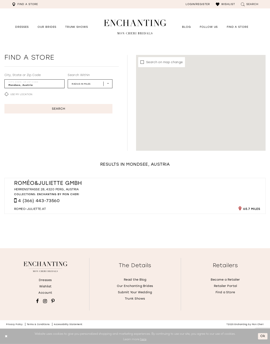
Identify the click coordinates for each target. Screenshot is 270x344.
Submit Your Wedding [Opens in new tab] (135, 292)
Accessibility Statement (68, 324)
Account (45, 293)
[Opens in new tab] (209, 27)
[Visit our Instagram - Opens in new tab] (45, 301)
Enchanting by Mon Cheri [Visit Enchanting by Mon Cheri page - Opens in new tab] (58, 194)
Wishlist (45, 286)
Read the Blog (135, 279)
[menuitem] (25, 4)
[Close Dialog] (6, 336)
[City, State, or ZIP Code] (34, 83)
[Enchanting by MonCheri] (45, 266)
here (143, 339)
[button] (225, 4)
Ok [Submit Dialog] (262, 336)
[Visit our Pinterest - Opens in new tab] (53, 301)
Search (58, 109)
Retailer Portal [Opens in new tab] (225, 286)
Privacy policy (14, 324)
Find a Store (225, 292)
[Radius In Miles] (90, 83)
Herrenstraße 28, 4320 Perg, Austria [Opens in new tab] (46, 189)
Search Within (79, 75)
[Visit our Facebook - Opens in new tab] (37, 301)
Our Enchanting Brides (135, 286)
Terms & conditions (38, 324)
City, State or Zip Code (22, 75)
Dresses (45, 280)
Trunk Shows (135, 298)
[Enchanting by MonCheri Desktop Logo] (135, 26)
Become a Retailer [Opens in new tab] (225, 279)
